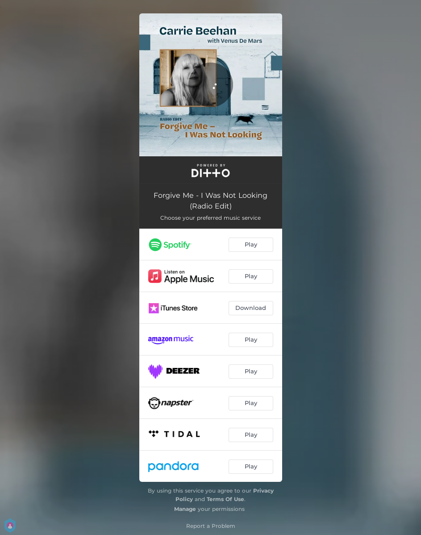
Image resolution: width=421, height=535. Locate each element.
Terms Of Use (225, 499)
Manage (185, 509)
